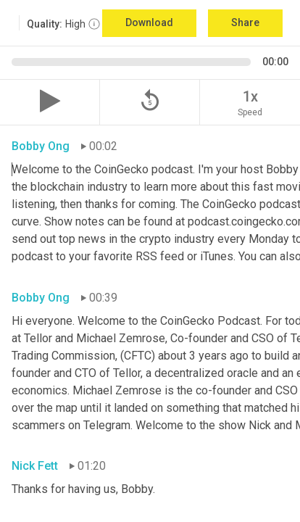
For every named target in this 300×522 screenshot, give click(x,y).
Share (245, 22)
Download (149, 22)
